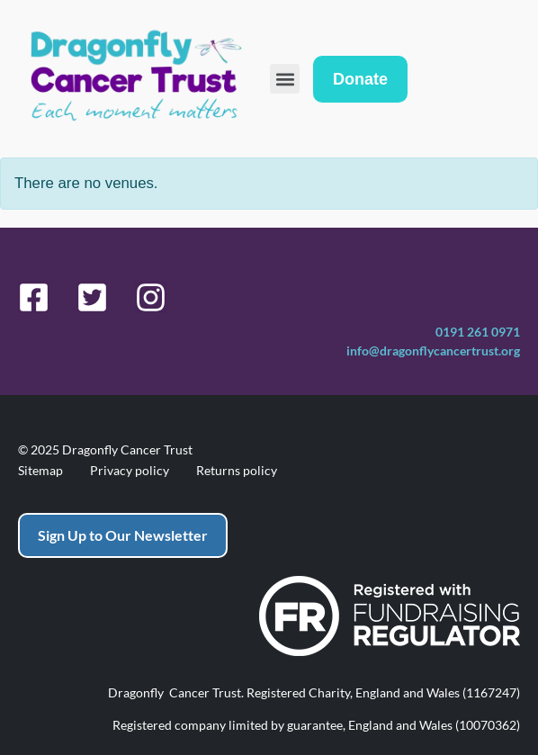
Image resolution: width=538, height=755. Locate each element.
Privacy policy (129, 470)
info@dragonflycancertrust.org (433, 350)
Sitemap (40, 470)
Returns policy (236, 470)
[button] (285, 79)
